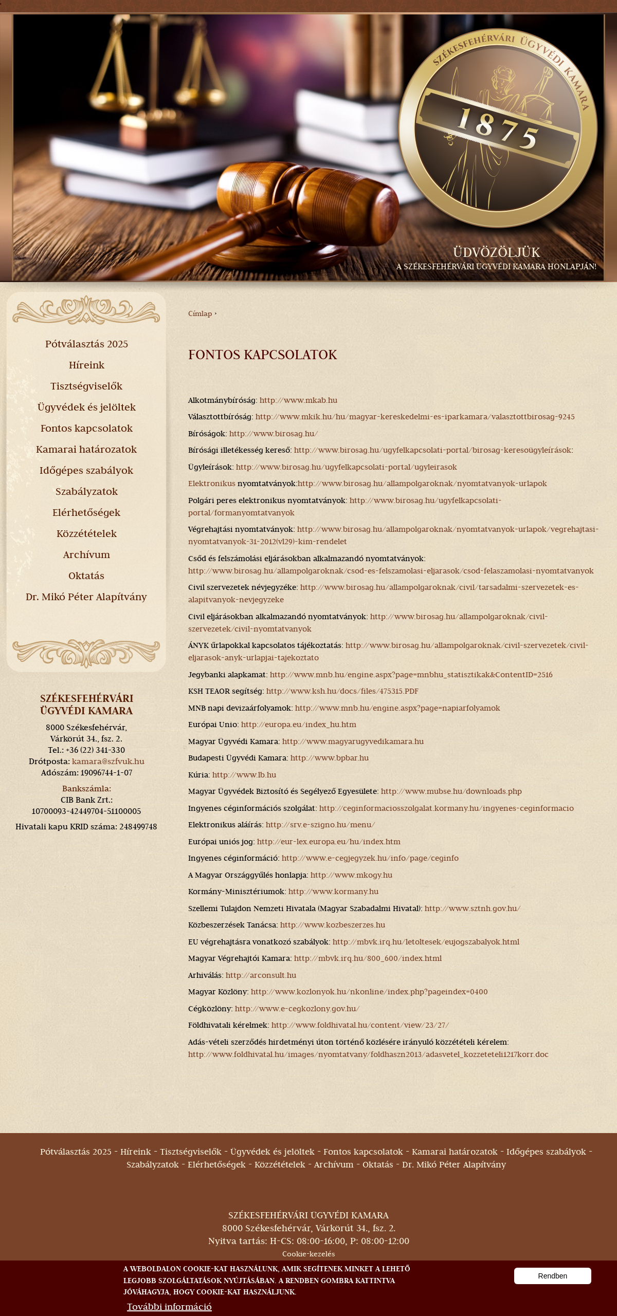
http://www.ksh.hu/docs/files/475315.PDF (342, 691)
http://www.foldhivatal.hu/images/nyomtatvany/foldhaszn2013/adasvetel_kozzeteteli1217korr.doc (368, 1054)
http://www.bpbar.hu (330, 758)
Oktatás (86, 575)
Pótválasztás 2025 (86, 343)
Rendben (553, 1282)
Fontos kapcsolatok (87, 428)
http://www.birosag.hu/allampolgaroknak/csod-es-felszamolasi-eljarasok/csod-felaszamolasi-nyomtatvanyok (391, 571)
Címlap (200, 313)
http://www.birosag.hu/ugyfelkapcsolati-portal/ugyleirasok (346, 467)
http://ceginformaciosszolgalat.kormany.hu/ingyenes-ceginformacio (446, 808)
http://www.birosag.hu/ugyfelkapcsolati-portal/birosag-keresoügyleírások (432, 450)
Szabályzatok (87, 491)
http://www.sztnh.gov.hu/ (473, 908)
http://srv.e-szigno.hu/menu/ (320, 825)
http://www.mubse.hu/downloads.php (451, 791)
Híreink (86, 365)
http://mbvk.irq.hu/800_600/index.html (368, 958)
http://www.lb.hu (244, 775)
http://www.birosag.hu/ (273, 434)
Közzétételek (87, 533)
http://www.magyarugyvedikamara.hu (353, 741)
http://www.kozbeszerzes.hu (332, 925)
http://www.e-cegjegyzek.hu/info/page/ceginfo (370, 858)
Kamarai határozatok (86, 449)
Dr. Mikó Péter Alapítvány (86, 596)
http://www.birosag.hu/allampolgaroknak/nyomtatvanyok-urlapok (422, 483)
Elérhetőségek (86, 512)
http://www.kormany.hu (333, 891)
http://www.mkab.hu (298, 400)
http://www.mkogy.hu (351, 875)
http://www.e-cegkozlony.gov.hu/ (297, 1009)
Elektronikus (211, 483)
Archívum (86, 554)
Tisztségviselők (86, 386)
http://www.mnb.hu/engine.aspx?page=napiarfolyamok (397, 708)
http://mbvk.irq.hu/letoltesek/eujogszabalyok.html (426, 942)
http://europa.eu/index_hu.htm (298, 724)
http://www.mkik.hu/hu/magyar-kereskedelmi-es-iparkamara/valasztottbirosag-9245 (415, 417)
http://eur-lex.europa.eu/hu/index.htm (329, 842)
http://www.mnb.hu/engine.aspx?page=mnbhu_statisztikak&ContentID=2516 (411, 675)
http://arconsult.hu (261, 975)
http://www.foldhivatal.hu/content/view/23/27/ (360, 1025)
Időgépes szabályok (86, 470)
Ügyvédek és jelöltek (87, 407)
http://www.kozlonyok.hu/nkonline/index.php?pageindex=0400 (369, 992)
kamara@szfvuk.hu (108, 761)
